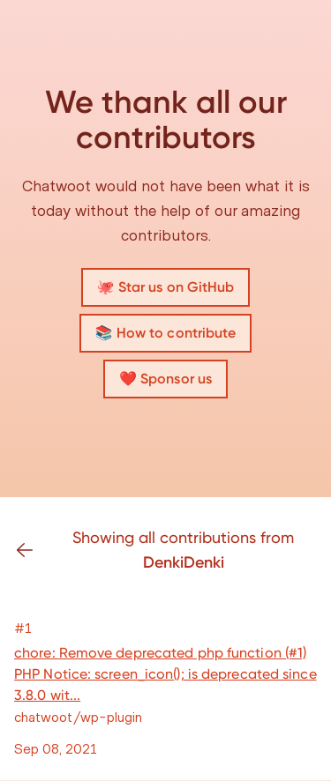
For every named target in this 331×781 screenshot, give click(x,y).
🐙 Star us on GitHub (166, 287)
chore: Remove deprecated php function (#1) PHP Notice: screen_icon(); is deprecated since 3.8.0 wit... (165, 673)
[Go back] (31, 550)
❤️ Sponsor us (165, 378)
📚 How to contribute (166, 332)
